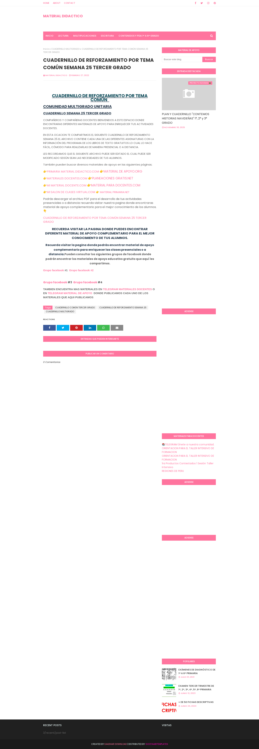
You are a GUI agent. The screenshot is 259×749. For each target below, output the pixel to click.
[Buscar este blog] (182, 59)
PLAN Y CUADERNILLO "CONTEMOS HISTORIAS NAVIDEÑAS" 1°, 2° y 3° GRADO (185, 118)
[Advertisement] (210, 160)
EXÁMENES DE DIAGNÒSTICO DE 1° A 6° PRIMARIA (196, 671)
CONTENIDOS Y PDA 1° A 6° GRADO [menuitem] (139, 35)
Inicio (46, 48)
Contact (69, 3)
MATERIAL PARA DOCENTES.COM (115, 185)
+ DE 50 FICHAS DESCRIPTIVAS (195, 702)
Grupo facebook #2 (81, 270)
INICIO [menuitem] (49, 35)
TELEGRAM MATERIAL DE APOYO (70, 293)
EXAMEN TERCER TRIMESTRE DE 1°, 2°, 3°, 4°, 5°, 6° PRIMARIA (196, 687)
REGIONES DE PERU (173, 471)
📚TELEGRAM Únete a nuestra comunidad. (188, 444)
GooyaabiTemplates (157, 744)
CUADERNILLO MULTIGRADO (65, 48)
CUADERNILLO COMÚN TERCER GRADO (75, 307)
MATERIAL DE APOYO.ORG (123, 171)
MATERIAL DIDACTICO (63, 16)
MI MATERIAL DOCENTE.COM (66, 185)
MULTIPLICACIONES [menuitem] (84, 35)
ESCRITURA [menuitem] (107, 35)
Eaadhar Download (115, 744)
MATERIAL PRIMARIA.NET (115, 192)
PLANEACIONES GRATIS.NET (112, 178)
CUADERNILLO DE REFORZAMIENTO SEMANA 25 (122, 307)
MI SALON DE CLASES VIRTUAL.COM (71, 192)
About (56, 3)
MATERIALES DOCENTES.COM (67, 178)
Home (46, 3)
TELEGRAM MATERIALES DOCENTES (127, 289)
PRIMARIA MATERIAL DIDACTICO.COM (73, 171)
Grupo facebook (53, 270)
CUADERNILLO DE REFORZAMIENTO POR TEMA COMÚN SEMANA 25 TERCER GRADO (94, 220)
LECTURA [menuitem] (63, 35)
